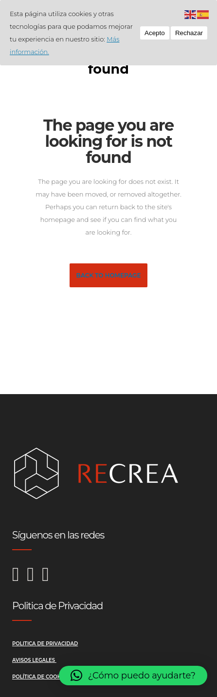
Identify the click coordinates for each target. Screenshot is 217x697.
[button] (133, 675)
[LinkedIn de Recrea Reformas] (45, 579)
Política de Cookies (41, 677)
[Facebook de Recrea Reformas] (34, 579)
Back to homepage (108, 275)
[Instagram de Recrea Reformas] (19, 579)
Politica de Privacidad (45, 643)
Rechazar (189, 33)
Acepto (155, 33)
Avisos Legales (34, 660)
